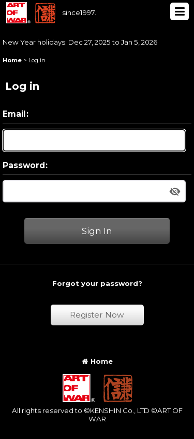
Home (97, 361)
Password (24, 165)
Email (14, 114)
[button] (179, 11)
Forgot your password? (97, 283)
